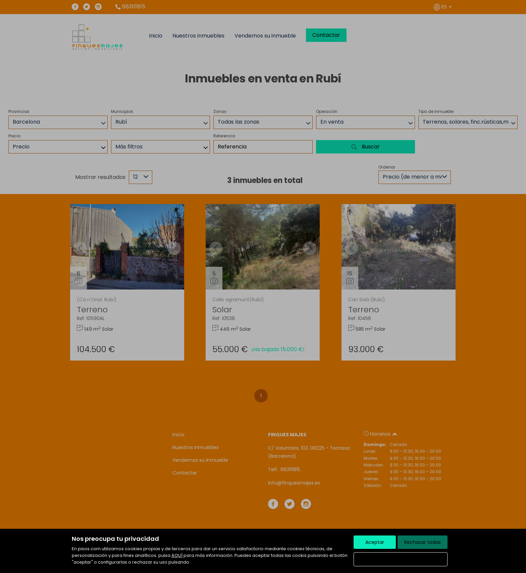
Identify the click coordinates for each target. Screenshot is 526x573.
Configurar (400, 559)
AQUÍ (176, 555)
